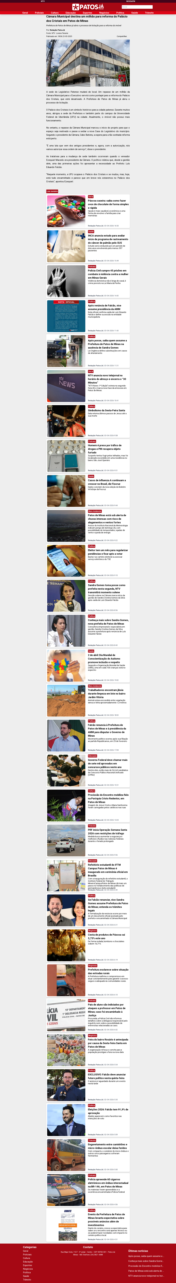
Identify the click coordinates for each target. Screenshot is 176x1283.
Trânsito (149, 12)
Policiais (39, 12)
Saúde (134, 12)
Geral (25, 12)
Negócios (104, 12)
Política (120, 12)
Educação (71, 12)
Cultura (54, 12)
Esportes (87, 12)
